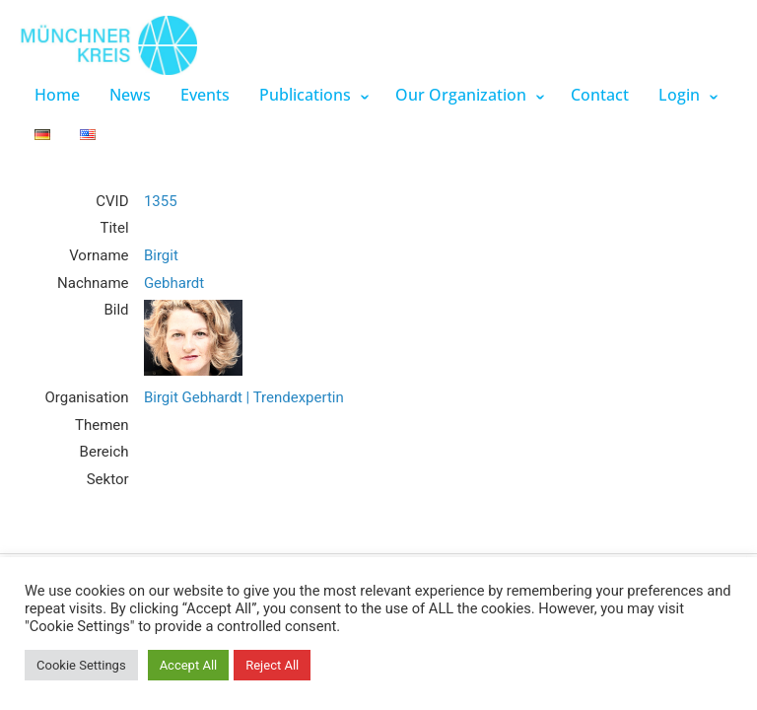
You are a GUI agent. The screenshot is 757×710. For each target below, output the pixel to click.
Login (679, 95)
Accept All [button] (189, 665)
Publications (305, 95)
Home (57, 95)
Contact (600, 95)
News (130, 95)
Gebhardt (174, 283)
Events (205, 95)
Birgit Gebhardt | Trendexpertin (244, 397)
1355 (160, 201)
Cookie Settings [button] (81, 665)
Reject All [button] (272, 665)
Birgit (161, 255)
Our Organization (460, 95)
